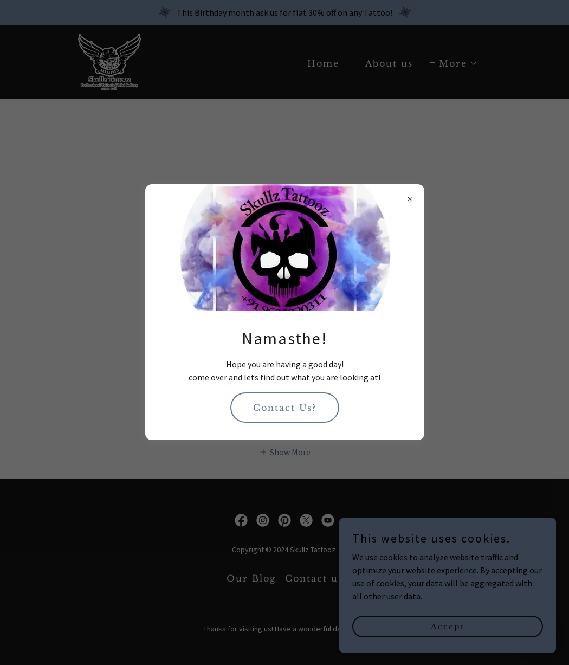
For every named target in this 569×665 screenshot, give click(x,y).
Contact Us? (284, 407)
